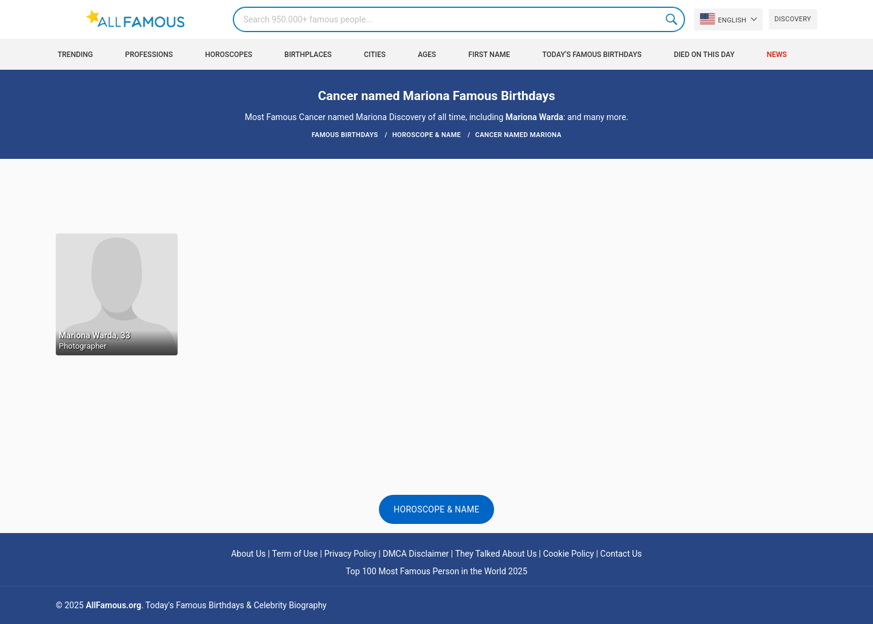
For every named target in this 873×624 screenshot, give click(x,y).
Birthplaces (308, 54)
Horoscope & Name (436, 509)
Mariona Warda (534, 117)
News (777, 54)
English (723, 18)
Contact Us (621, 554)
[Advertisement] (436, 195)
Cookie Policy (568, 554)
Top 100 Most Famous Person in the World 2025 (436, 571)
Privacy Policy (350, 554)
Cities (375, 54)
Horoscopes (228, 54)
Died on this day (704, 54)
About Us (248, 554)
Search (672, 19)
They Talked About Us (496, 554)
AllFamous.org (113, 605)
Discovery (793, 19)
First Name (489, 54)
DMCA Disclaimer (416, 554)
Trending (75, 54)
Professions (149, 54)
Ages (427, 54)
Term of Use (295, 554)
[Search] (459, 19)
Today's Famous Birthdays (591, 54)
